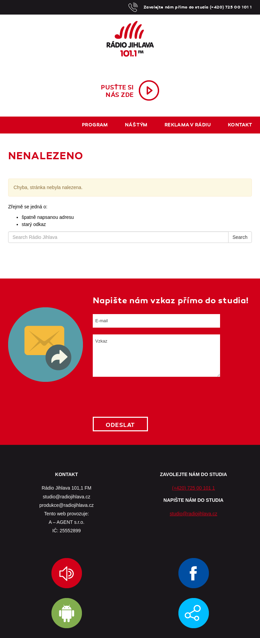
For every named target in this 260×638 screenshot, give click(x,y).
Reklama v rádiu (188, 125)
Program (95, 125)
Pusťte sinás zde (117, 91)
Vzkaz (156, 355)
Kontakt (240, 125)
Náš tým (136, 125)
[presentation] (144, 397)
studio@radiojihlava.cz (193, 513)
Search (240, 237)
